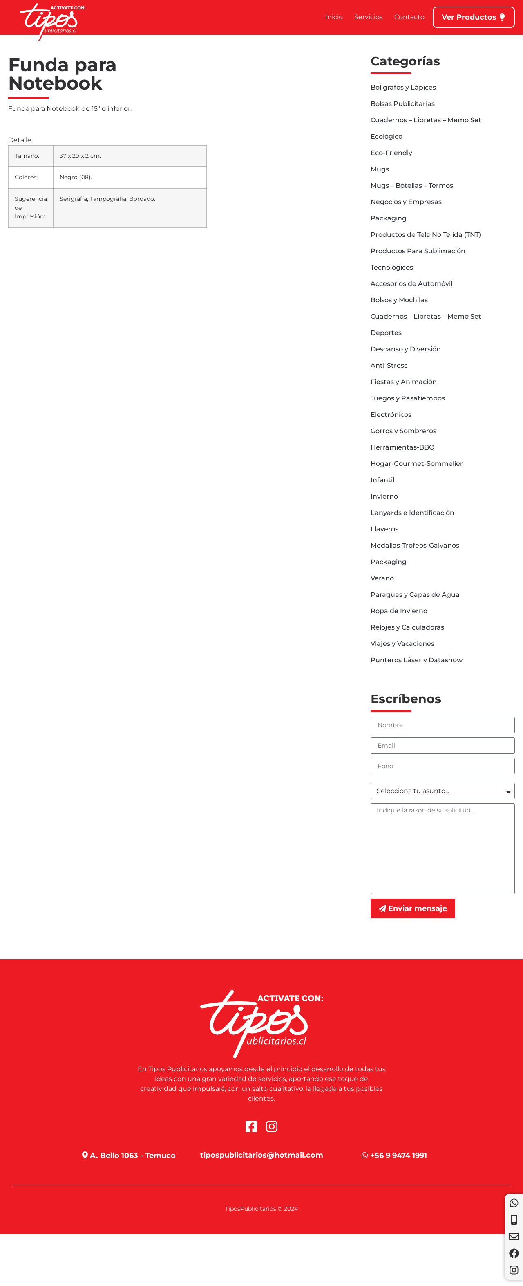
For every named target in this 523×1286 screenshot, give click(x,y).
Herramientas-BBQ (402, 447)
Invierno (384, 496)
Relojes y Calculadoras (407, 627)
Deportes (386, 333)
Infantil (382, 480)
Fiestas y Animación (404, 382)
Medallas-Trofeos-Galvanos (415, 545)
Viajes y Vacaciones (402, 643)
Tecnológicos (392, 267)
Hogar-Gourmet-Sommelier (417, 464)
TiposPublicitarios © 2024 (261, 1208)
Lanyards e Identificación (412, 513)
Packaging (389, 218)
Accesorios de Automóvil (411, 284)
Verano (382, 578)
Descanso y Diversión (406, 349)
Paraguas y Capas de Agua (415, 594)
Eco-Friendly (391, 153)
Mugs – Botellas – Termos (412, 185)
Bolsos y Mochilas (399, 300)
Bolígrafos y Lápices (403, 87)
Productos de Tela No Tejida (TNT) (426, 234)
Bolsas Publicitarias (403, 104)
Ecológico (386, 136)
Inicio (334, 17)
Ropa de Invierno (399, 611)
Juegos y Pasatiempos (408, 398)
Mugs (380, 169)
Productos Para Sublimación (418, 251)
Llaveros (384, 529)
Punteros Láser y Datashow (417, 660)
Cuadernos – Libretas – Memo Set (426, 120)
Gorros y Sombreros (403, 431)
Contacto (409, 17)
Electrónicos (391, 414)
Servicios (368, 17)
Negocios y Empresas (406, 202)
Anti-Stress (389, 365)
